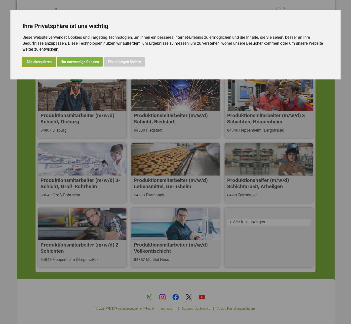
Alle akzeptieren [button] (39, 62)
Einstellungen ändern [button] (124, 62)
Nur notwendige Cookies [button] (80, 62)
